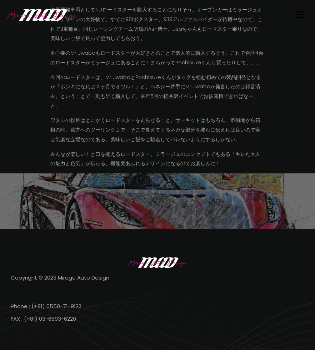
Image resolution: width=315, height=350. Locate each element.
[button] (301, 15)
